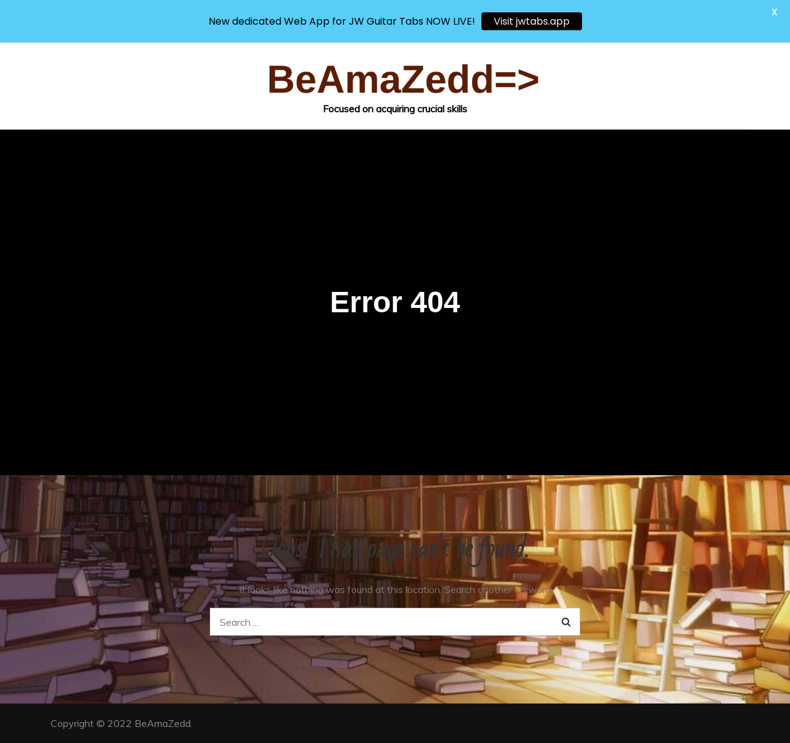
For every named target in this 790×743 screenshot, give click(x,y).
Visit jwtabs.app (532, 21)
